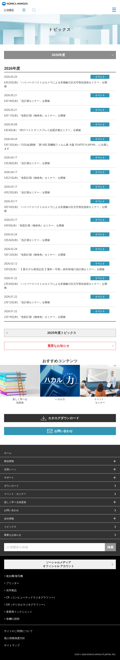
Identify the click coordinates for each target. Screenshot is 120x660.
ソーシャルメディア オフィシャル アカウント (58, 564)
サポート (9, 477)
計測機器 (9, 10)
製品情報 (9, 461)
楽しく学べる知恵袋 (15, 502)
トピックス (10, 526)
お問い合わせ (11, 510)
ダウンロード (11, 485)
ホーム (7, 453)
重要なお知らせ (58, 346)
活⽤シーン (10, 469)
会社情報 (9, 518)
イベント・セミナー (15, 493)
